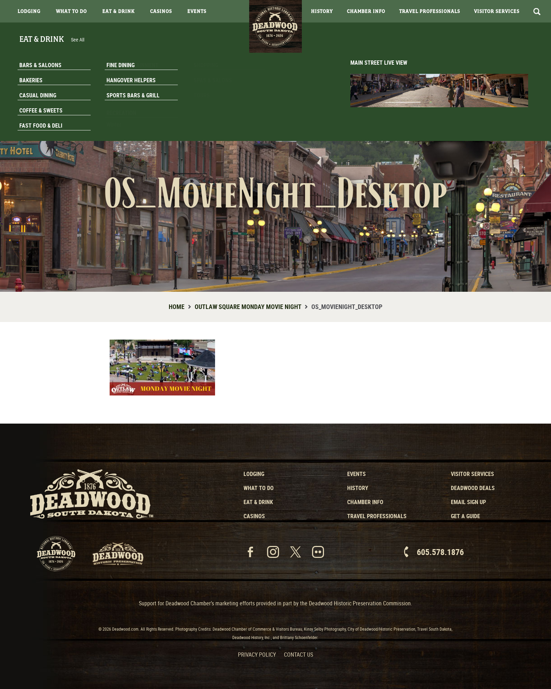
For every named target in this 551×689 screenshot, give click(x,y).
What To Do (71, 11)
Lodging (29, 11)
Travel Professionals (429, 11)
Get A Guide (508, 131)
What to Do (259, 488)
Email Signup (508, 114)
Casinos (161, 11)
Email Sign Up (468, 502)
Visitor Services (496, 11)
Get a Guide (465, 516)
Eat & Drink (118, 11)
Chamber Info (366, 11)
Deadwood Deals (473, 488)
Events (196, 11)
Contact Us (298, 654)
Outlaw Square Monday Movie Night (248, 306)
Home (176, 306)
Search (537, 12)
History (322, 11)
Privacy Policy (257, 654)
